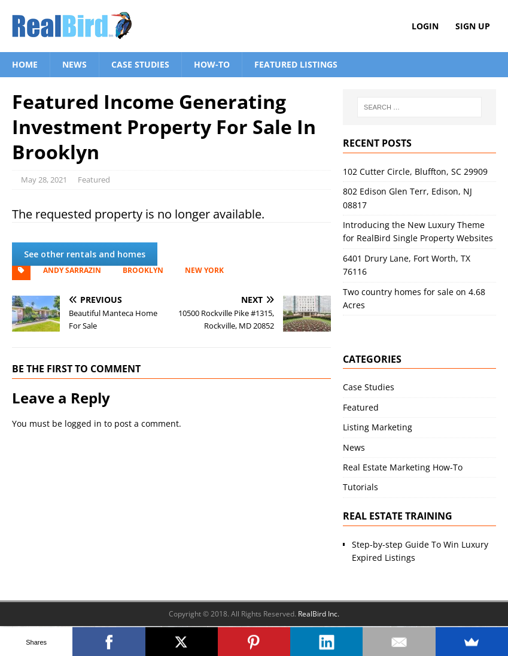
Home (25, 64)
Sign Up (472, 26)
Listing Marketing (377, 427)
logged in (83, 423)
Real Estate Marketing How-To (403, 467)
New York (204, 270)
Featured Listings (295, 64)
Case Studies (140, 64)
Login (425, 26)
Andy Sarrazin (72, 270)
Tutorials (360, 487)
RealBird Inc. (318, 614)
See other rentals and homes (84, 254)
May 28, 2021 (44, 179)
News (74, 64)
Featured (94, 179)
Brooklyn (143, 270)
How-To (212, 64)
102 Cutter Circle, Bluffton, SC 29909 (415, 171)
